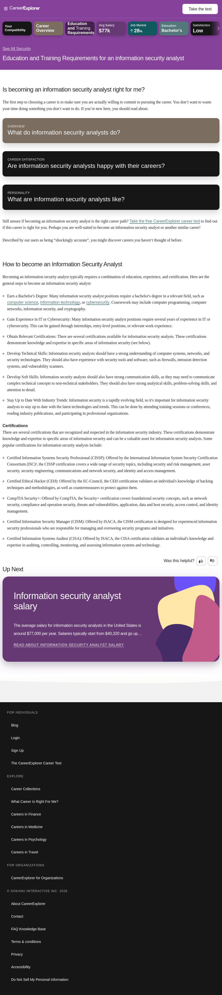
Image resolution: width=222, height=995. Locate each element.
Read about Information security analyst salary (69, 645)
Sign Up (17, 750)
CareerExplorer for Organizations (37, 878)
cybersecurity (97, 302)
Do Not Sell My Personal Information (39, 980)
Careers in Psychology (29, 839)
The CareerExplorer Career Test (36, 763)
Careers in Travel (24, 852)
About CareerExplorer (28, 904)
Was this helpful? (179, 561)
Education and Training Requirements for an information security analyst (93, 58)
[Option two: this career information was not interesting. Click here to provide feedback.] (212, 561)
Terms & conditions (26, 942)
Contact (17, 916)
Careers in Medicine (27, 827)
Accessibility (20, 967)
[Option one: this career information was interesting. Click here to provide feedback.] (201, 561)
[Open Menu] (93, 9)
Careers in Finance (26, 814)
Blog (14, 725)
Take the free (164, 221)
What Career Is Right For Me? (34, 802)
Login (15, 738)
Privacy (17, 954)
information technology (60, 302)
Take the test (200, 9)
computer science (22, 302)
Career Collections (25, 789)
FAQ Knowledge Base (28, 929)
